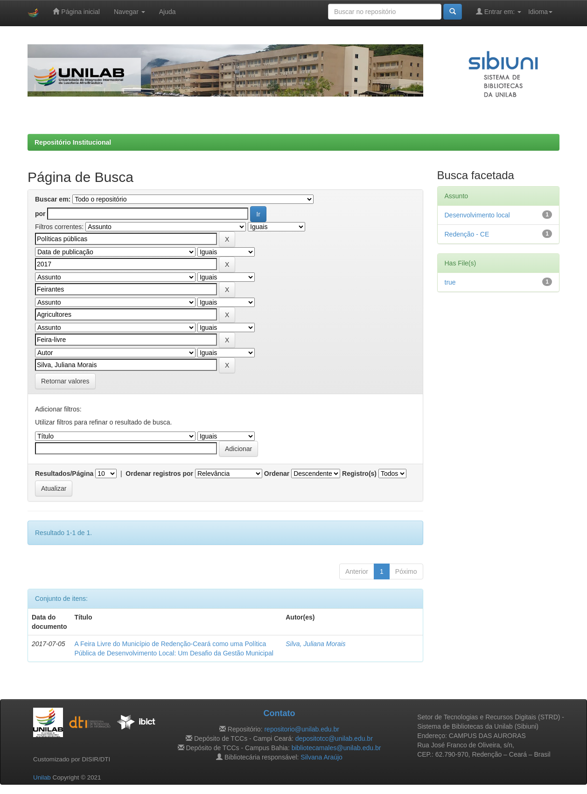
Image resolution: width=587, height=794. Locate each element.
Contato (279, 713)
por (40, 213)
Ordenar (276, 473)
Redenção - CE (467, 234)
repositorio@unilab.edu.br (301, 729)
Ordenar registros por (159, 473)
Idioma (540, 11)
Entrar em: (498, 11)
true (450, 282)
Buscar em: (52, 199)
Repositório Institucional (73, 142)
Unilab (42, 777)
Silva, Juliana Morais (315, 644)
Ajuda (167, 11)
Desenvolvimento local (477, 215)
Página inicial (76, 11)
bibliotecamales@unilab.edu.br (336, 748)
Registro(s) (359, 473)
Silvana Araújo (321, 757)
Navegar (129, 11)
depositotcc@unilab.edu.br (334, 738)
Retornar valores (65, 381)
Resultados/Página (64, 473)
